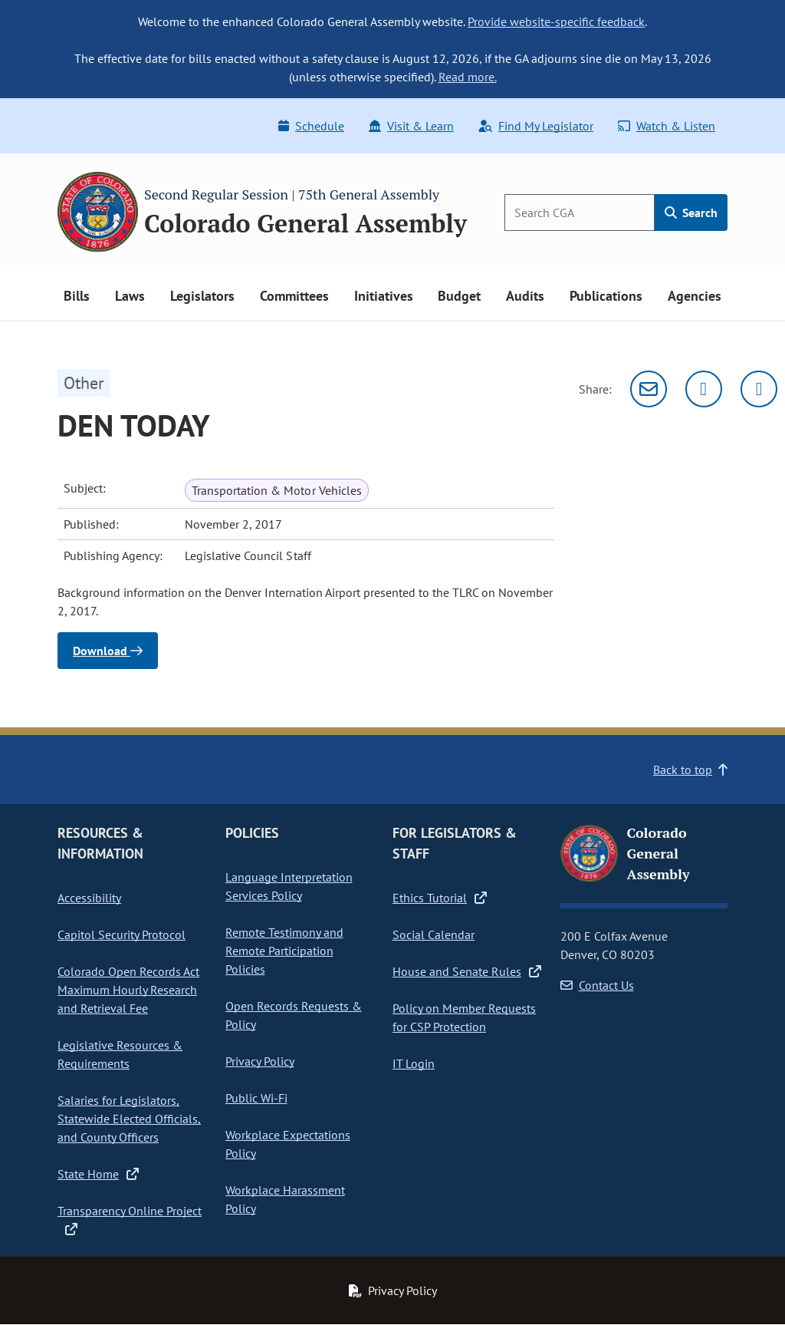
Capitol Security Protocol (121, 934)
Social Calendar (433, 934)
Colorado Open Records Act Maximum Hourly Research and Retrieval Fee (128, 990)
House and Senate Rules (466, 971)
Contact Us (597, 985)
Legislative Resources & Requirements (119, 1054)
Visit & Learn (411, 125)
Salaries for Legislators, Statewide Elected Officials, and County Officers (129, 1119)
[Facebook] (759, 389)
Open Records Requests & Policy (293, 1015)
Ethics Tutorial (439, 897)
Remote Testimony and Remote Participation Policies (284, 951)
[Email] (648, 389)
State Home (98, 1174)
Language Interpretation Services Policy (289, 886)
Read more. (467, 76)
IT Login (413, 1063)
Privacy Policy (259, 1061)
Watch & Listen (666, 125)
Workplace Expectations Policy (287, 1144)
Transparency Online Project (129, 1220)
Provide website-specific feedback (556, 21)
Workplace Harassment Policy (285, 1199)
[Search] (579, 212)
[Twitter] (703, 389)
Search (691, 212)
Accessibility (89, 897)
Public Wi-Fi (256, 1098)
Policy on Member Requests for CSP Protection (464, 1017)
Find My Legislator (535, 125)
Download (108, 650)
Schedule (311, 125)
